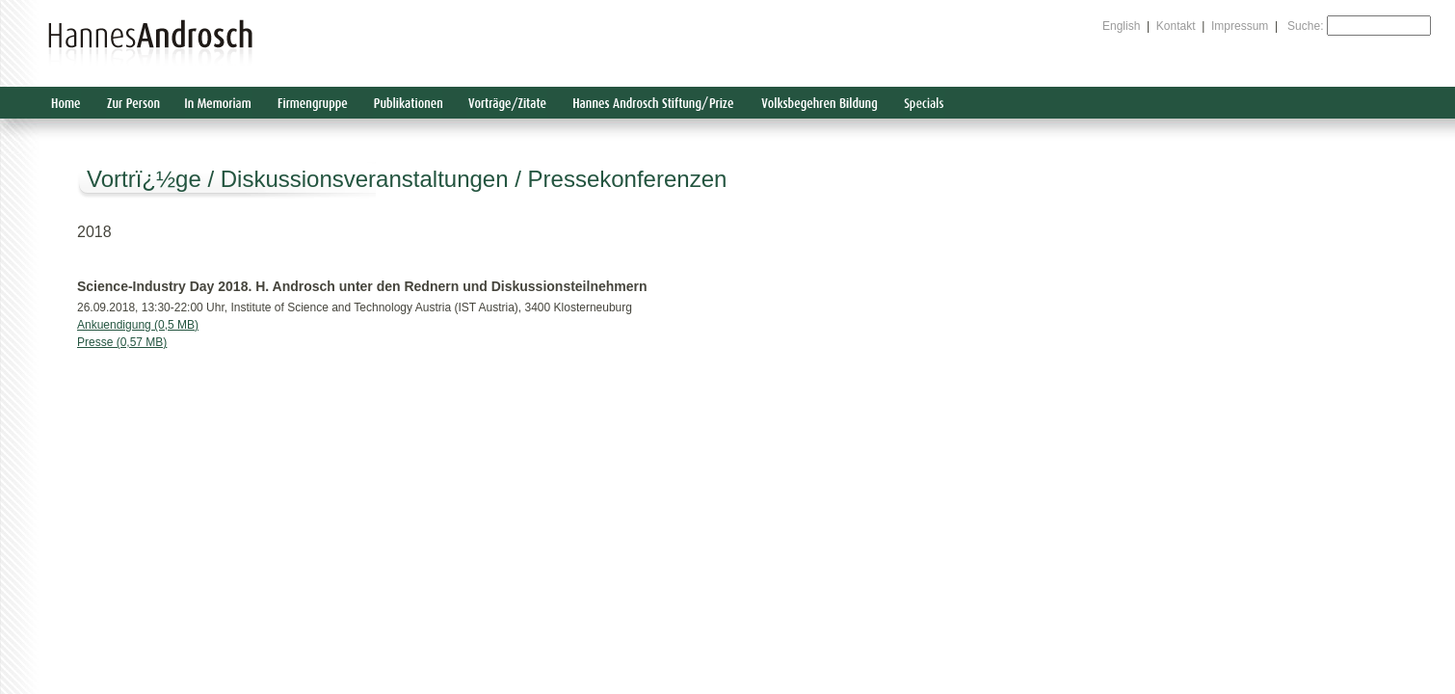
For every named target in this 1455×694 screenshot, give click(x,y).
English (1121, 26)
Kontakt (1176, 26)
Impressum (1239, 26)
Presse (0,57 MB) (122, 342)
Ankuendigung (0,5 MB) (137, 325)
